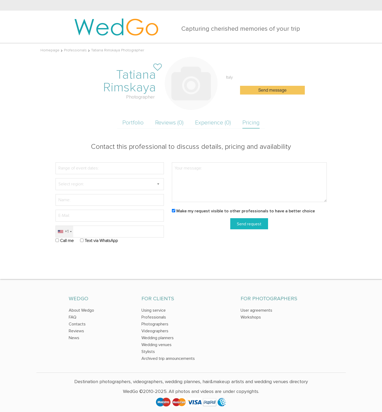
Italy (229, 77)
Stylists (148, 351)
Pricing (251, 122)
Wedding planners (157, 338)
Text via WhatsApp (101, 240)
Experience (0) (213, 122)
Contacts (77, 324)
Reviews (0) (169, 122)
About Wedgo (81, 310)
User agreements (256, 310)
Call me (67, 240)
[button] (158, 184)
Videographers (154, 331)
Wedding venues (156, 344)
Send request (249, 224)
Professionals (75, 50)
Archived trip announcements (168, 358)
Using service (153, 310)
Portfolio (133, 122)
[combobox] (64, 231)
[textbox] (110, 184)
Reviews (76, 331)
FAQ (72, 317)
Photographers (154, 324)
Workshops (251, 317)
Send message (272, 90)
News (74, 338)
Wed (116, 26)
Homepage (49, 50)
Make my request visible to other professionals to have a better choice (245, 211)
